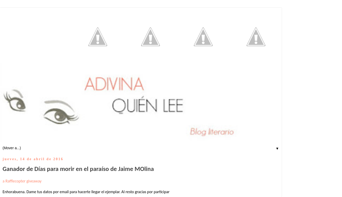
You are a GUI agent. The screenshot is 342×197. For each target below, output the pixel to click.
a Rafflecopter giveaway (22, 181)
